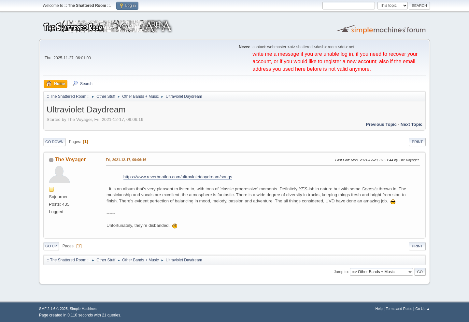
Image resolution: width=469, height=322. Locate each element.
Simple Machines (83, 309)
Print (417, 142)
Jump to (341, 272)
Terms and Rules (399, 309)
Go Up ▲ (422, 309)
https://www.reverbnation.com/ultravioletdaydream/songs (177, 176)
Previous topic (381, 124)
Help (379, 309)
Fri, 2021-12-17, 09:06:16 (126, 160)
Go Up (51, 246)
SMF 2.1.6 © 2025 (53, 309)
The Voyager (70, 159)
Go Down (54, 142)
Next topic (411, 124)
